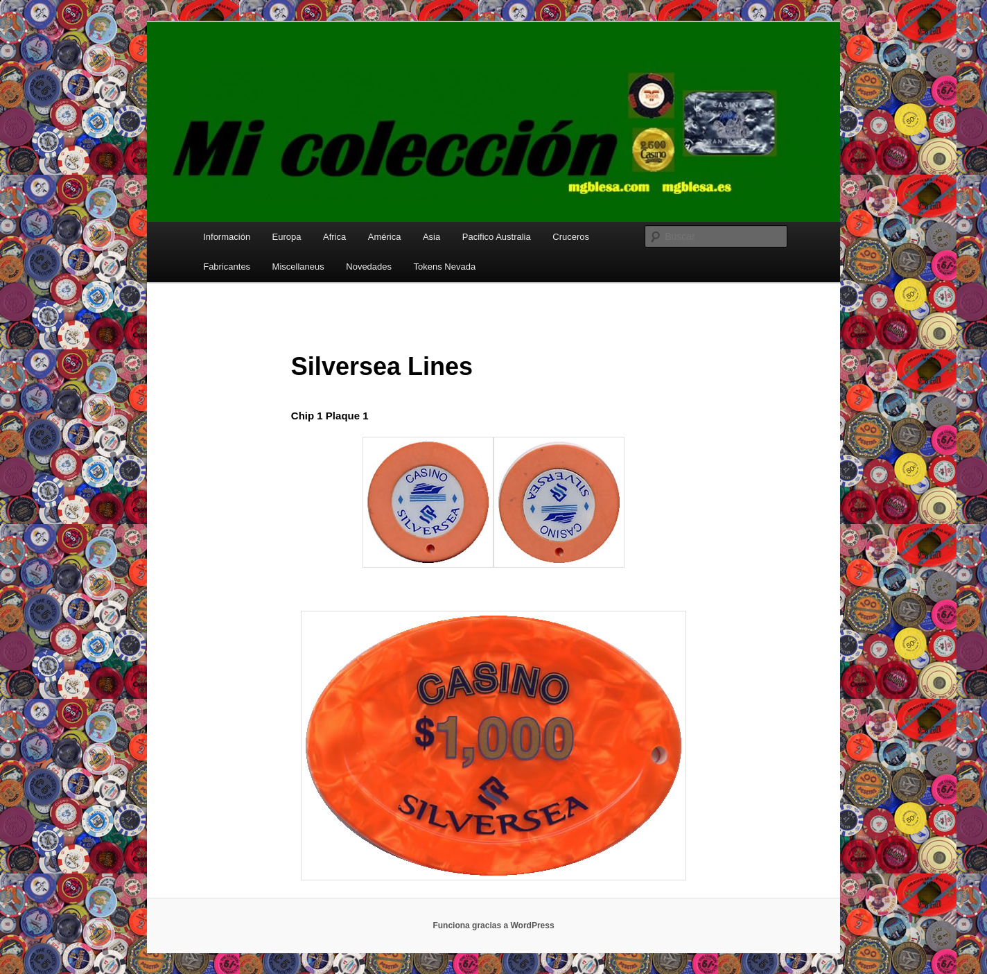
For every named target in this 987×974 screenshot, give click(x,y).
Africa (334, 237)
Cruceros (570, 237)
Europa (287, 237)
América (384, 237)
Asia (431, 237)
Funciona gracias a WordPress (493, 925)
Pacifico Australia (496, 237)
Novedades (369, 266)
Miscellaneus (298, 266)
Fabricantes (226, 266)
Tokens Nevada (445, 266)
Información (226, 237)
